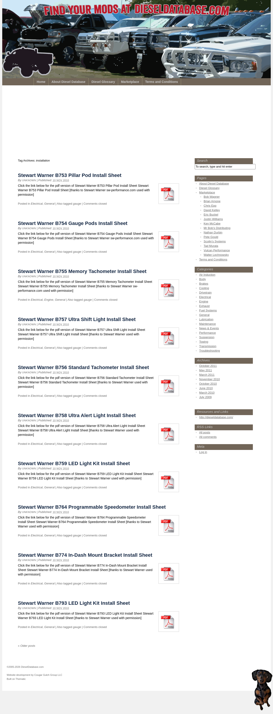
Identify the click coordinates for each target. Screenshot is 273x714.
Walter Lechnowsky (216, 254)
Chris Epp (210, 205)
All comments (208, 437)
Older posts (26, 645)
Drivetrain (205, 292)
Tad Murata (211, 246)
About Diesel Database (68, 82)
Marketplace (130, 82)
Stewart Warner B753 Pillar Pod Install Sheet (70, 175)
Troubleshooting (209, 350)
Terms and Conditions (161, 82)
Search (202, 160)
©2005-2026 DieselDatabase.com (25, 667)
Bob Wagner (212, 196)
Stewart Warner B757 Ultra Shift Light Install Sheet (77, 319)
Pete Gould (211, 237)
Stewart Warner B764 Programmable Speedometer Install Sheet (92, 507)
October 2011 (208, 366)
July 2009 (205, 397)
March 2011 (207, 374)
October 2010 (208, 383)
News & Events (209, 328)
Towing (203, 341)
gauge (77, 203)
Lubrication (206, 319)
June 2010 (206, 388)
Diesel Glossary (103, 82)
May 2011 (205, 370)
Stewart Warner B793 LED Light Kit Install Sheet (74, 603)
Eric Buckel (211, 214)
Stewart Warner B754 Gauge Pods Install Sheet (72, 223)
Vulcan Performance (217, 250)
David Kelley (212, 210)
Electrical (37, 203)
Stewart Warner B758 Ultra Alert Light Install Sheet (77, 415)
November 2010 (209, 379)
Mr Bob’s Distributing (217, 228)
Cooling (204, 288)
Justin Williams (213, 219)
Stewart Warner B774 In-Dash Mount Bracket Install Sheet (85, 555)
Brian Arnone (212, 201)
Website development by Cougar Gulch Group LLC (34, 675)
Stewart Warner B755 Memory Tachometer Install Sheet (82, 271)
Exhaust (204, 306)
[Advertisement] (136, 123)
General (49, 203)
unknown (29, 180)
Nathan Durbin (213, 232)
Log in (203, 452)
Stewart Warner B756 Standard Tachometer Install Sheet (83, 367)
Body (202, 279)
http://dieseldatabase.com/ (216, 417)
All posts (204, 432)
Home (41, 82)
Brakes (203, 283)
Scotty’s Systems (215, 241)
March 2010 (207, 392)
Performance (207, 332)
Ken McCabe (212, 223)
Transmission (207, 346)
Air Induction (207, 274)
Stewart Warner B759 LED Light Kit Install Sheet (74, 463)
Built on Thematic (16, 679)
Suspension (206, 337)
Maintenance (207, 324)
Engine (48, 299)
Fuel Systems (208, 310)
